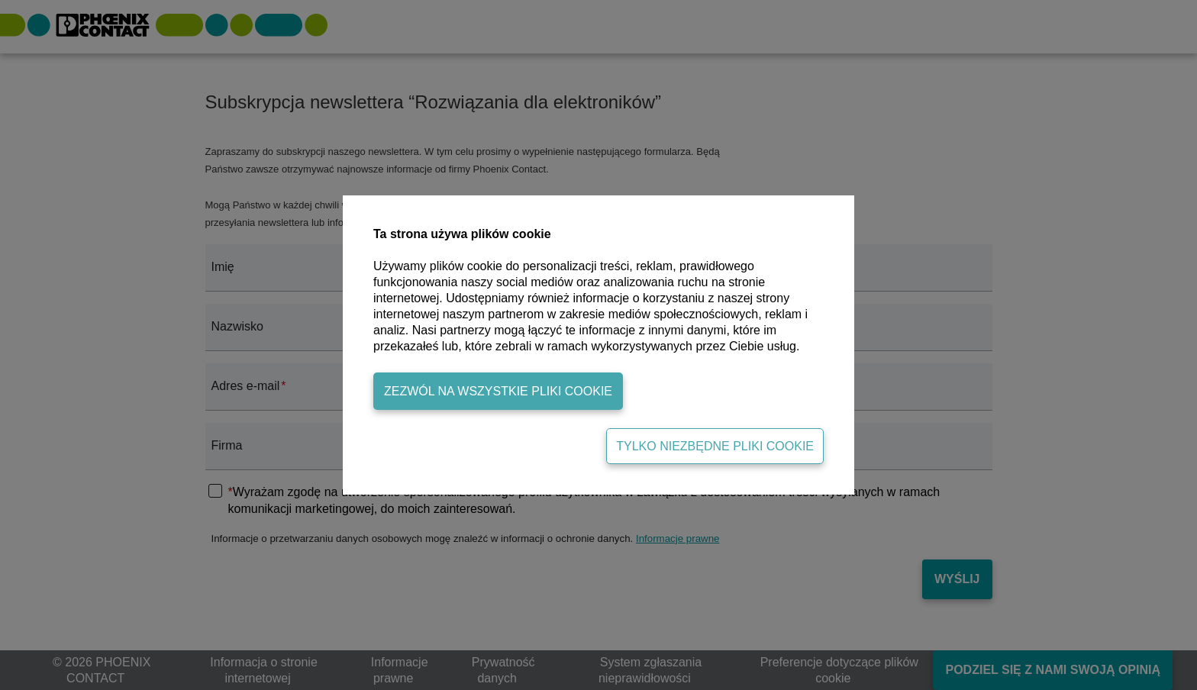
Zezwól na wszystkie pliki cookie (498, 391)
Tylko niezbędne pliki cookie (715, 446)
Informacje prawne (678, 538)
